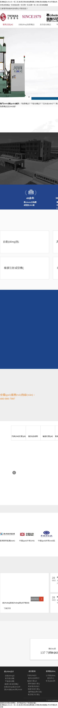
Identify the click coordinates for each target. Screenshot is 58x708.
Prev (14, 472)
